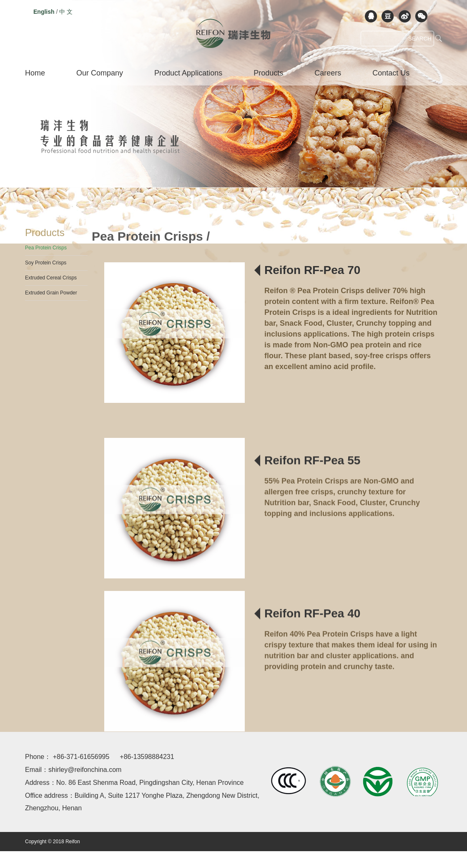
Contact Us (390, 73)
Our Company (99, 73)
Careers (327, 73)
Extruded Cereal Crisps (51, 278)
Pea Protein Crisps (46, 248)
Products (268, 73)
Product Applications (188, 73)
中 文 (66, 11)
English (44, 11)
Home (35, 73)
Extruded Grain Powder (51, 293)
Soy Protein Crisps (45, 263)
